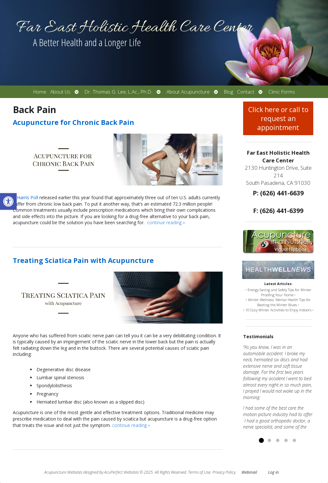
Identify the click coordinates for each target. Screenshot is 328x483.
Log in (273, 472)
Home (39, 91)
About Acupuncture (188, 91)
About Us (60, 91)
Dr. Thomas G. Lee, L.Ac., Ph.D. (118, 91)
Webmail (249, 472)
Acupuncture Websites (63, 472)
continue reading (166, 222)
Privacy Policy (223, 472)
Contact (245, 91)
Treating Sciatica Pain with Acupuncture (83, 260)
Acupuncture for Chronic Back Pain (73, 122)
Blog (228, 91)
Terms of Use (199, 472)
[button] (8, 201)
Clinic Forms (281, 91)
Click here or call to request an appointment (278, 118)
